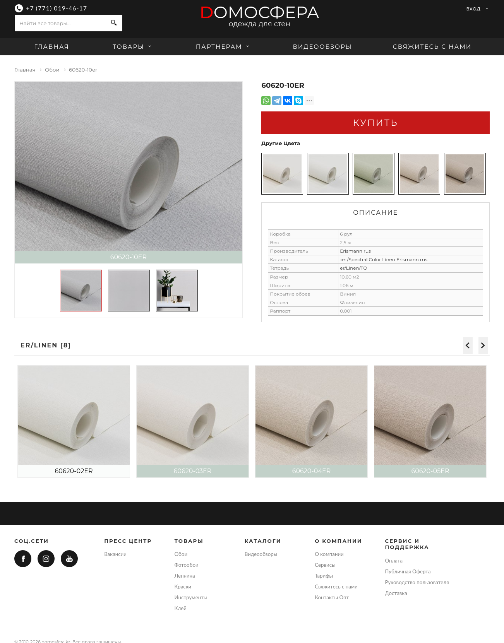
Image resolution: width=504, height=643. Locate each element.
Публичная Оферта (408, 571)
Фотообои (186, 565)
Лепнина (184, 576)
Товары (133, 46)
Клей (180, 608)
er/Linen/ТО (353, 268)
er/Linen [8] (46, 345)
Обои (180, 554)
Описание (375, 212)
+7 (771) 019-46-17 (56, 8)
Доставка (396, 593)
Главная (51, 46)
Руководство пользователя (417, 582)
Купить (375, 122)
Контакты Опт (332, 597)
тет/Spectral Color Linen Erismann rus (383, 259)
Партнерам (223, 46)
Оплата (394, 560)
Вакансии (115, 554)
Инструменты (190, 597)
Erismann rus (355, 251)
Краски (182, 586)
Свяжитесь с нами (432, 46)
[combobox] (60, 23)
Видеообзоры (322, 46)
